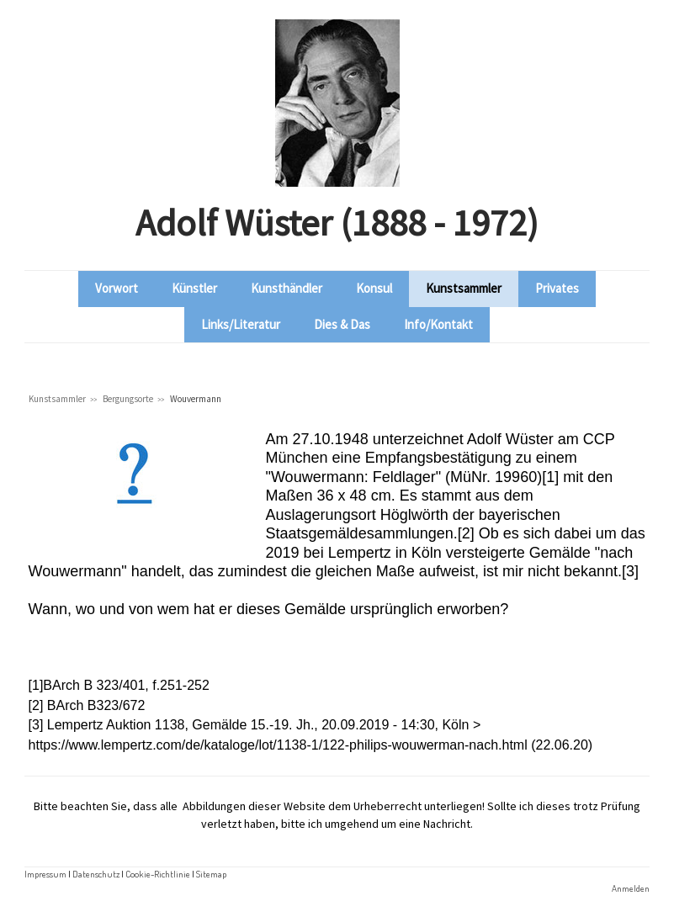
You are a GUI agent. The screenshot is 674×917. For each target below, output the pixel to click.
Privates (557, 288)
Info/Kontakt (438, 324)
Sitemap (211, 873)
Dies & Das (342, 324)
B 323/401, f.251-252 (146, 685)
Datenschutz (95, 873)
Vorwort (116, 288)
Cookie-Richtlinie (157, 873)
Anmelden (631, 888)
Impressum (45, 873)
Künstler (194, 288)
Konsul (374, 288)
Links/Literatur (240, 324)
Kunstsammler (464, 288)
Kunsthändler (286, 288)
